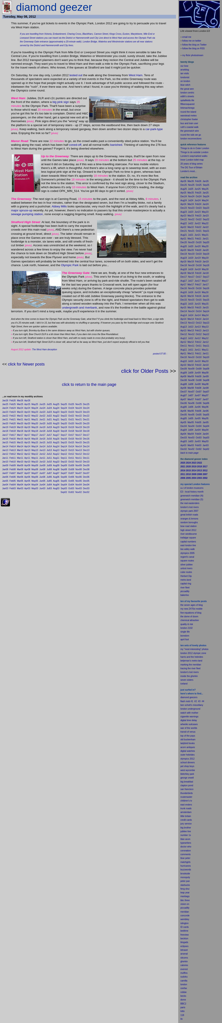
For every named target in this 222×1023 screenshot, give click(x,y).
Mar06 (20, 477)
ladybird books (187, 743)
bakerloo (184, 595)
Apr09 (27, 465)
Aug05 (56, 481)
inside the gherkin (189, 676)
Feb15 (13, 442)
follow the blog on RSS (193, 48)
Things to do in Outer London (194, 148)
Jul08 (49, 469)
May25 (34, 404)
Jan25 (5, 404)
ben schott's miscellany (191, 705)
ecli (182, 946)
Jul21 (49, 419)
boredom (184, 636)
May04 (34, 484)
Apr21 (27, 419)
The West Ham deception (44, 349)
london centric (187, 92)
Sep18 (64, 431)
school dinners (187, 762)
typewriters (185, 843)
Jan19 (5, 427)
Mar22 (20, 416)
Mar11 (20, 458)
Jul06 (49, 477)
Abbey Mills (59, 206)
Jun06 (42, 477)
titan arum (185, 839)
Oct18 (71, 431)
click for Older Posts (144, 371)
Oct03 (71, 488)
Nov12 (78, 454)
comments (185, 854)
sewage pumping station (27, 214)
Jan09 (5, 465)
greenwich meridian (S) (191, 499)
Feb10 (13, 461)
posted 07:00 (159, 353)
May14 (34, 446)
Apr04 (27, 484)
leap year (184, 892)
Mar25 (20, 404)
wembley (184, 919)
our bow (184, 66)
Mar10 (20, 461)
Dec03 (86, 488)
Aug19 (56, 427)
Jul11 (49, 458)
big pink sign (60, 102)
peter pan (185, 881)
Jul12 (49, 454)
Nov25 (78, 404)
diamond (184, 697)
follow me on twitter (191, 41)
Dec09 (86, 465)
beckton (184, 938)
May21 (34, 419)
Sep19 (64, 427)
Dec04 (86, 484)
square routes (187, 560)
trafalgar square (188, 537)
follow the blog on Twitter (194, 45)
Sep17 (64, 435)
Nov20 (78, 423)
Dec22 (86, 416)
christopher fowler (189, 119)
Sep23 (64, 412)
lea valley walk (187, 549)
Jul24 (49, 408)
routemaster (186, 797)
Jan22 (5, 416)
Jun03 (42, 488)
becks (183, 996)
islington (184, 923)
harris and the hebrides (191, 657)
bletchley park (187, 774)
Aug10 (56, 461)
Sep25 (64, 404)
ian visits (184, 73)
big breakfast (186, 782)
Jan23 (5, 412)
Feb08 (13, 469)
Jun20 (42, 423)
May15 (34, 442)
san (182, 789)
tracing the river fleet (190, 668)
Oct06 (71, 477)
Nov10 (78, 461)
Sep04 (64, 484)
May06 (34, 477)
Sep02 (64, 492)
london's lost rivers (189, 507)
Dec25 (86, 404)
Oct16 (71, 439)
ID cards (184, 927)
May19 (34, 427)
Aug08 (56, 469)
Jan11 (5, 458)
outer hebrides (187, 755)
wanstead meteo (188, 115)
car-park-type (154, 129)
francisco (189, 789)
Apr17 (27, 435)
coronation (185, 850)
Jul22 (49, 416)
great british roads (189, 514)
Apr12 (27, 454)
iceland (184, 683)
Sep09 (64, 465)
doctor (183, 846)
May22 (34, 416)
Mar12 (20, 454)
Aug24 (56, 408)
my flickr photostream (192, 55)
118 (182, 1015)
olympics (184, 759)
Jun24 (42, 408)
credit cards (186, 820)
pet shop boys (187, 766)
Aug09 (56, 465)
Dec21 (86, 419)
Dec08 (86, 469)
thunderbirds (186, 793)
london (183, 709)
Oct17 (71, 435)
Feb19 (13, 427)
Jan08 (5, 469)
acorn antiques (187, 747)
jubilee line (185, 831)
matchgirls (185, 862)
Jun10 (42, 461)
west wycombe (187, 770)
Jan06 (5, 477)
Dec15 (86, 442)
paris (182, 1007)
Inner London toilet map (192, 160)
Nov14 (78, 446)
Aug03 (56, 488)
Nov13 (78, 450)
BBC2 (183, 1003)
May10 (34, 461)
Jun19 (42, 427)
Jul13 (49, 450)
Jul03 (49, 488)
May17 (34, 435)
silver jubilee (186, 564)
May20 (34, 423)
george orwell (187, 778)
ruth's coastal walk (189, 127)
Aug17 (56, 435)
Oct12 (71, 454)
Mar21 (20, 419)
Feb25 (13, 404)
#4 (203, 701)
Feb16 (13, 439)
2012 (192, 759)
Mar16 (20, 439)
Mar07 (20, 473)
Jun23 (42, 412)
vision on (184, 904)
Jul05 (49, 481)
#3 (199, 701)
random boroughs (189, 522)
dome (183, 999)
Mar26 (20, 400)
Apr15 (27, 442)
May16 (34, 439)
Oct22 (71, 416)
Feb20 (13, 423)
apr (182, 639)
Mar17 (20, 435)
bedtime (184, 931)
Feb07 (13, 473)
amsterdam (185, 812)
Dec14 (86, 446)
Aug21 (56, 419)
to (184, 1011)
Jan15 (5, 442)
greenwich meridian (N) (191, 495)
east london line (188, 545)
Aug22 (56, 416)
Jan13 (5, 450)
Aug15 (56, 442)
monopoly (185, 877)
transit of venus (187, 732)
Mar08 (20, 469)
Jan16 (5, 439)
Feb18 (13, 431)
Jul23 (49, 412)
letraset (184, 950)
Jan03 (5, 488)
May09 (34, 465)
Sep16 (64, 439)
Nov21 (78, 419)
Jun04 (42, 484)
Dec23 (86, 412)
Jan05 (5, 481)
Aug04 (56, 484)
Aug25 (56, 404)
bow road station (188, 526)
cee (182, 988)
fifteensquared (187, 104)
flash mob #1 (186, 701)
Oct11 (71, 458)
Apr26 (27, 400)
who (189, 846)
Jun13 (42, 450)
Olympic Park (69, 265)
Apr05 (27, 481)
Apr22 (27, 416)
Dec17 (86, 435)
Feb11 (13, 458)
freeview (184, 935)
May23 (34, 412)
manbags (184, 896)
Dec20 (86, 423)
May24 (34, 408)
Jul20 (49, 423)
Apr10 (27, 461)
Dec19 (86, 427)
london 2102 (186, 628)
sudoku (184, 977)
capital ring (185, 583)
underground (194, 709)
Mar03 (20, 488)
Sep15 (64, 442)
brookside (185, 873)
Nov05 (78, 481)
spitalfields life (187, 100)
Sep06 (64, 477)
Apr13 (27, 450)
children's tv (186, 800)
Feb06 (13, 477)
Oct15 (71, 442)
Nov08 (78, 469)
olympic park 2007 (189, 511)
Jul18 (49, 431)
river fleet (184, 587)
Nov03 (78, 488)
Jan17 (5, 435)
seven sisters (186, 680)
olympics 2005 (187, 553)
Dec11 (86, 458)
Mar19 (20, 427)
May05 (34, 481)
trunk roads (185, 808)
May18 (34, 431)
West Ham (135, 75)
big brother (185, 827)
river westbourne (188, 534)
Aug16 (56, 439)
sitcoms (184, 958)
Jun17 (42, 435)
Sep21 (64, 419)
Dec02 (86, 492)
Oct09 (71, 465)
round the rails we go (190, 135)
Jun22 (42, 416)
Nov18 (78, 431)
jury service (186, 823)
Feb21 (13, 419)
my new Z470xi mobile (191, 609)
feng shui (184, 889)
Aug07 (56, 473)
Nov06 (78, 477)
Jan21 (5, 419)
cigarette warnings (189, 716)
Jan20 (5, 423)
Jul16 (49, 439)
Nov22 (78, 416)
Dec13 (86, 450)
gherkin (184, 961)
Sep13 (64, 450)
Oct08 (71, 469)
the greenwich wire (189, 131)
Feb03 (13, 488)
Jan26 (5, 400)
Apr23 (27, 412)
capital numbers (188, 541)
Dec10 (86, 461)
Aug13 (56, 450)
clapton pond (186, 785)
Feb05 (13, 481)
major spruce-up (21, 210)
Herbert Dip (186, 576)
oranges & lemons (189, 518)
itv (181, 1019)
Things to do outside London (194, 152)
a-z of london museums (191, 488)
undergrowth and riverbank (79, 307)
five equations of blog (190, 613)
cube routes (186, 572)
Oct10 (71, 461)
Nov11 (78, 458)
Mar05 (20, 481)
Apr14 (27, 446)
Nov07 (78, 473)
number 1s (185, 835)
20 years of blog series (191, 164)
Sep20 (64, 423)
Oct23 (71, 412)
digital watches (187, 751)
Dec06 (86, 477)
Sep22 (64, 416)
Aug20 (56, 423)
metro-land (185, 580)
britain (188, 816)
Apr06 (27, 477)
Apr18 (27, 431)
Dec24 (86, 408)
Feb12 (13, 454)
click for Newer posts (26, 364)
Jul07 (49, 473)
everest (184, 969)
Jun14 (42, 446)
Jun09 (42, 465)
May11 (34, 458)
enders (188, 804)
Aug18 (56, 431)
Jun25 (42, 404)
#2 (195, 701)
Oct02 (71, 492)
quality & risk (186, 624)
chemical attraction (189, 620)
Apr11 (27, 458)
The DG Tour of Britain (191, 167)
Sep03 (64, 488)
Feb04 (13, 484)
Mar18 (20, 431)
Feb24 (13, 408)
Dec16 (86, 439)
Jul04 (49, 484)
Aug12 (56, 454)
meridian (197, 664)
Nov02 (78, 492)
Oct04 (71, 484)
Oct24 (71, 408)
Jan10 (5, 461)
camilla (183, 980)
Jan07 (5, 473)
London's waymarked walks (193, 156)
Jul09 (49, 465)
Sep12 (64, 454)
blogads (184, 942)
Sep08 (64, 469)
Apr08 (27, 469)
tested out (75, 75)
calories (184, 965)
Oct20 (71, 423)
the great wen (187, 89)
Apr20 (27, 423)
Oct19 (71, 427)
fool (187, 639)
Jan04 (5, 484)
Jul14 (49, 446)
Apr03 (27, 488)
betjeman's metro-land (191, 660)
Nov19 (78, 427)
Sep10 (64, 461)
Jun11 (42, 458)
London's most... (188, 171)
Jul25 (49, 404)
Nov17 (78, 435)
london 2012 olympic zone (193, 653)
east (182, 804)
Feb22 (13, 416)
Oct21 (71, 419)
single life (185, 632)
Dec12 (86, 454)
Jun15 (42, 442)
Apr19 (27, 427)
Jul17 (49, 435)
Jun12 (42, 454)
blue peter (185, 858)
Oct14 (71, 446)
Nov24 (78, 408)
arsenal (184, 954)
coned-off (75, 144)
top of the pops (187, 736)
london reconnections (190, 138)
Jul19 (49, 427)
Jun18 (42, 431)
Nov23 (78, 412)
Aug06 (56, 477)
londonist (184, 77)
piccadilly (184, 591)
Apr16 (27, 439)
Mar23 (20, 412)
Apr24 (27, 408)
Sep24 (64, 408)
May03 (34, 488)
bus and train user (189, 123)
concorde (184, 915)
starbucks (185, 885)
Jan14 (5, 446)
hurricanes (185, 866)
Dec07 (86, 473)
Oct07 (71, 473)
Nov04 (78, 484)
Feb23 (13, 412)
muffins (184, 973)
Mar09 (20, 465)
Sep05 (64, 481)
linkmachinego (187, 108)
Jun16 (42, 439)
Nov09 (78, 465)
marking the (186, 664)
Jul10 (49, 461)
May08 (34, 469)
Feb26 (13, 400)
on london (185, 81)
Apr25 (27, 404)
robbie (183, 992)
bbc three (185, 900)
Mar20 (20, 423)
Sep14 (64, 446)
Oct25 (71, 404)
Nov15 (78, 442)
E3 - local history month (192, 492)
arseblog (184, 69)
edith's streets (187, 96)
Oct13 (71, 450)
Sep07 (64, 473)
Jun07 (42, 473)
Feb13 (13, 450)
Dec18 (86, 431)
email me (186, 37)
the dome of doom (189, 616)
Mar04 (20, 484)
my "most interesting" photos (194, 649)
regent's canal (187, 557)
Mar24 (20, 408)
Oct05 (71, 481)
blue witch (185, 85)
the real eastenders (189, 503)
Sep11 (64, 458)
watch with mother (189, 713)
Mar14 (20, 446)
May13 (34, 450)
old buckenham (187, 739)
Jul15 (49, 442)
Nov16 (78, 439)
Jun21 (42, 419)
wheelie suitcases (189, 724)
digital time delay (188, 720)
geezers (193, 697)
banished (116, 144)
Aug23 (56, 412)
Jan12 (5, 454)
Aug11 (56, 458)
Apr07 (27, 473)
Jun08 (42, 469)
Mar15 (20, 442)
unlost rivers (186, 568)
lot (181, 1011)
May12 (34, 454)
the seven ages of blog (191, 605)
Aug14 (56, 446)
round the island (188, 112)
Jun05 (42, 481)
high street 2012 (188, 530)
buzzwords (185, 869)
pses (186, 946)
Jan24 (5, 408)
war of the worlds (188, 728)
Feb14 (13, 446)
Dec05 (86, 481)
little (182, 816)
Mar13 (20, 450)
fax (185, 988)
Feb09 (13, 465)
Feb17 (13, 435)
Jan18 (5, 431)
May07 (34, 473)
